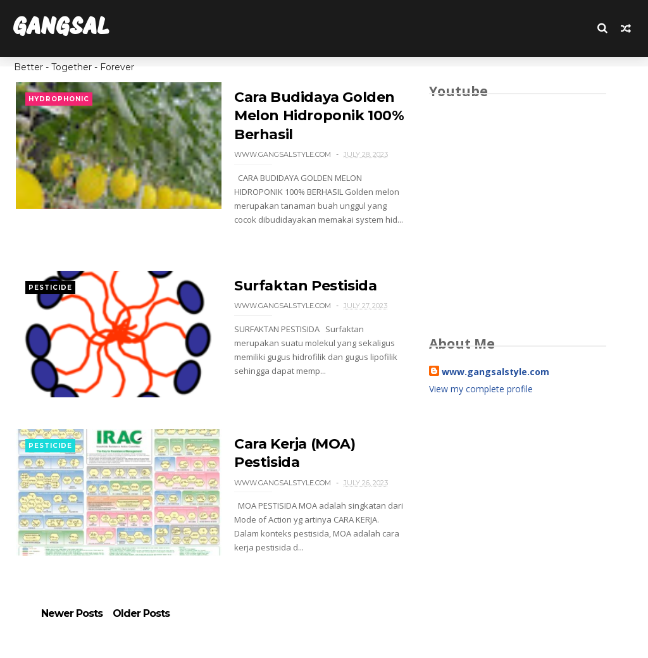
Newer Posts (72, 614)
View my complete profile (481, 389)
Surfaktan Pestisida (305, 285)
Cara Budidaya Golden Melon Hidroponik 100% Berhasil (319, 116)
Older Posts (141, 614)
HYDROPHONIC (58, 99)
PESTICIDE (50, 287)
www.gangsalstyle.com (495, 372)
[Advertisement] (517, 512)
